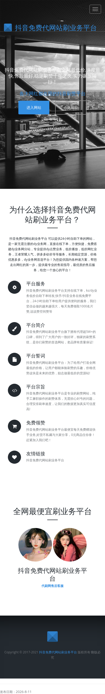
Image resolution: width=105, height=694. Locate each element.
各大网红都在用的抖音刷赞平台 (52, 93)
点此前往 (71, 107)
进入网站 (34, 107)
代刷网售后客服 (52, 586)
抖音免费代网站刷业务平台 (58, 652)
